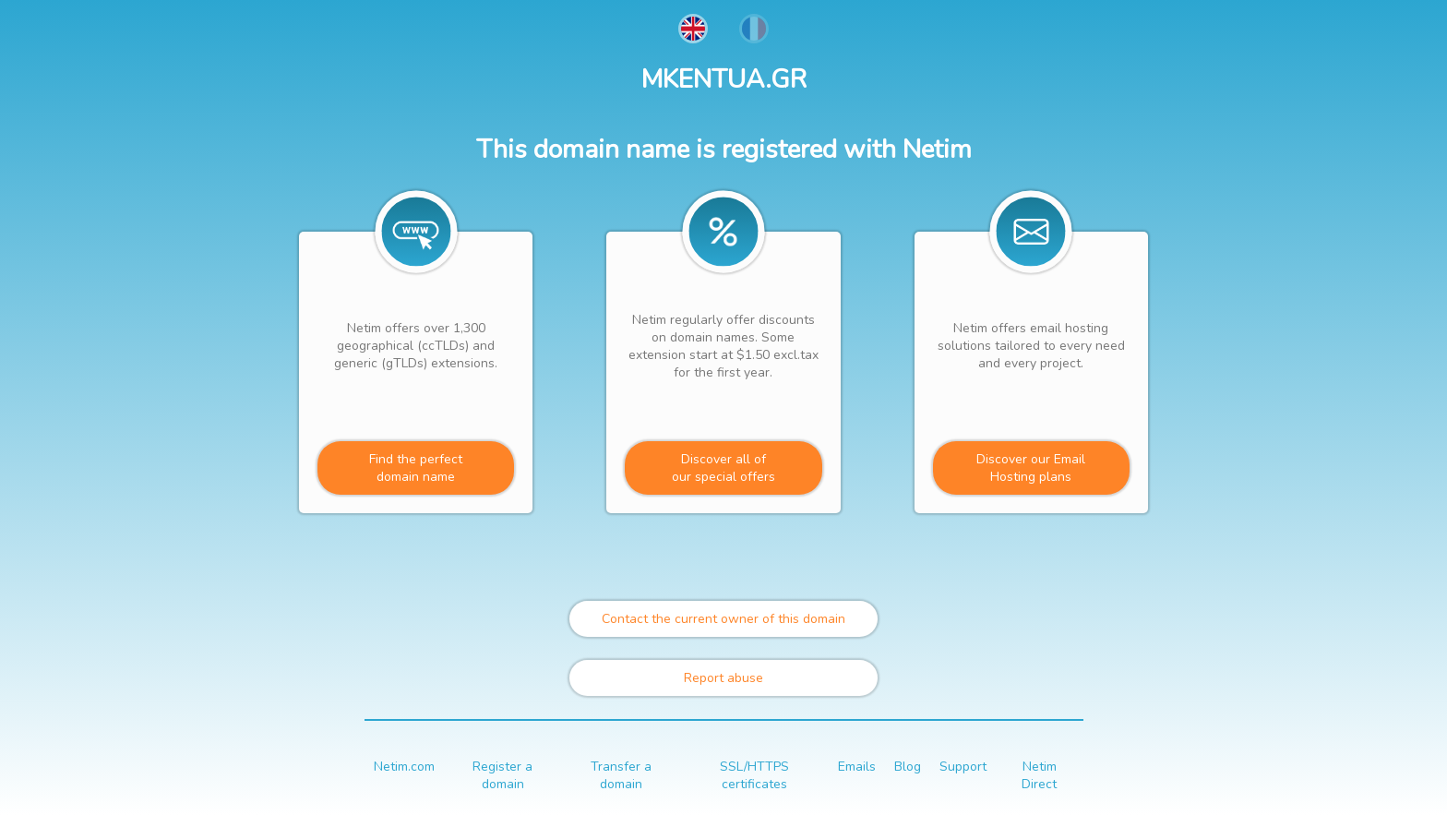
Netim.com (404, 766)
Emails (857, 766)
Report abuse (723, 678)
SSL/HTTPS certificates (754, 775)
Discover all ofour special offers (723, 467)
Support (963, 766)
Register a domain (502, 775)
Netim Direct (1039, 775)
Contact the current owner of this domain (723, 619)
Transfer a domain (621, 775)
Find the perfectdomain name (415, 467)
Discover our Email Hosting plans (1030, 467)
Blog (907, 766)
